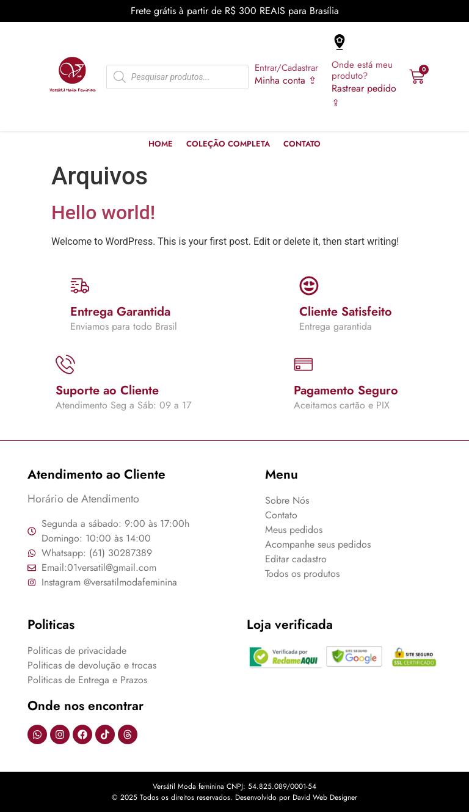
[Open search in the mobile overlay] (177, 77)
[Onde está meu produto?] (339, 42)
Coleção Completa (228, 144)
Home (160, 144)
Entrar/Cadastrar (286, 67)
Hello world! (103, 212)
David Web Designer (325, 797)
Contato (302, 144)
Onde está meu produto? (362, 70)
